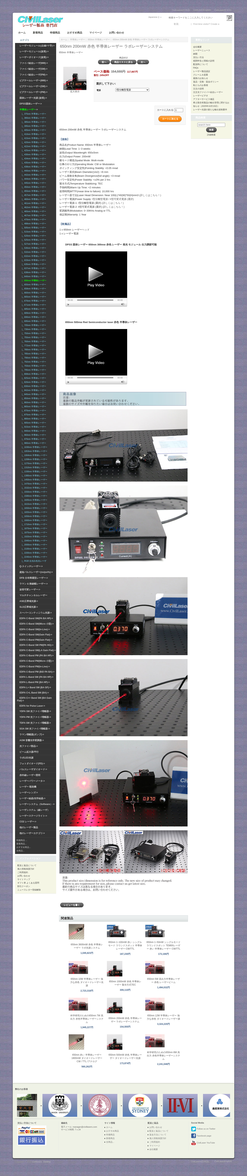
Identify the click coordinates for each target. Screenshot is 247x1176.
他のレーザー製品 (28, 827)
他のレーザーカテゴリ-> (32, 833)
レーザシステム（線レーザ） (34, 810)
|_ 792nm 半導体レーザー (33, 362)
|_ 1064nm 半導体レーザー (34, 455)
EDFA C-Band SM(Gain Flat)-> (35, 634)
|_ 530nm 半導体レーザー (33, 248)
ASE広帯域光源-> (28, 601)
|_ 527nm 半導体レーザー (33, 244)
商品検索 (200, 117)
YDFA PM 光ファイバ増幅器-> (35, 717)
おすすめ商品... (23, 847)
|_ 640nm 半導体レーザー (33, 276)
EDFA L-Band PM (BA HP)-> (34, 682)
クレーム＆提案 (200, 75)
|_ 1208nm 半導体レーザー (34, 459)
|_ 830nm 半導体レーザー (33, 386)
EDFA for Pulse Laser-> (32, 706)
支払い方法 (198, 57)
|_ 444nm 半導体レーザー (33, 179)
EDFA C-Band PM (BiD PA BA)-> (36, 671)
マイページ (95, 32)
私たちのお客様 (200, 85)
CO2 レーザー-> (27, 821)
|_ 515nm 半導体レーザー (33, 232)
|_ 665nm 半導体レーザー (33, 297)
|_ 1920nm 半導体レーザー (34, 536)
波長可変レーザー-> (29, 589)
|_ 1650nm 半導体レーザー (34, 508)
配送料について (200, 64)
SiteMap (47, 1162)
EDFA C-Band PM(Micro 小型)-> (36, 661)
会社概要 (197, 47)
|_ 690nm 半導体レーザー (33, 317)
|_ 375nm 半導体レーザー (33, 114)
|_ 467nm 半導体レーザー (33, 215)
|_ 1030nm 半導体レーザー (34, 447)
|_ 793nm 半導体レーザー (33, 366)
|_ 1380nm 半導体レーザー (34, 475)
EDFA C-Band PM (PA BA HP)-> (36, 655)
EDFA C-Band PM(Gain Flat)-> (35, 640)
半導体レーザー (77, 39)
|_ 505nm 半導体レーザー (33, 227)
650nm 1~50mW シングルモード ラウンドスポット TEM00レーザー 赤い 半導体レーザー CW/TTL (163, 945)
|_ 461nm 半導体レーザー (33, 203)
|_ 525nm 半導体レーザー (33, 240)
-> (28, 109)
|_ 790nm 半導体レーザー (33, 358)
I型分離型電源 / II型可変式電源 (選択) (113, 199)
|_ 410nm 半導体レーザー (33, 134)
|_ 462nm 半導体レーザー (33, 207)
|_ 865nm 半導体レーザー (33, 406)
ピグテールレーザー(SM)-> (33, 86)
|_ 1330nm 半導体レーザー (34, 471)
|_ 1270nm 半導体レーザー (34, 463)
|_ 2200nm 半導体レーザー (34, 553)
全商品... (20, 850)
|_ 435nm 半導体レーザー (33, 162)
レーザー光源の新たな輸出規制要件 (210, 109)
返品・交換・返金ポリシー (206, 82)
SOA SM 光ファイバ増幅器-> (34, 728)
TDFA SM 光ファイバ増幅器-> (35, 723)
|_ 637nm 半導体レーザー (33, 268)
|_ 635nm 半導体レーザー (33, 264)
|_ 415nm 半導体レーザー (33, 138)
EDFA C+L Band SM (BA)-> (34, 692)
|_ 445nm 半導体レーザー (33, 183)
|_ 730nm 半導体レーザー (33, 329)
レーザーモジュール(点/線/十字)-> (37, 45)
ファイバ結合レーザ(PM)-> (33, 74)
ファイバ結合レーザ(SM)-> (33, 69)
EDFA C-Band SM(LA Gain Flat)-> (37, 650)
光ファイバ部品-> (28, 746)
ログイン (184, 24)
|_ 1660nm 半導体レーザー (34, 520)
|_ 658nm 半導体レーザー (33, 288)
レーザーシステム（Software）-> (37, 804)
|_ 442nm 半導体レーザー (33, 175)
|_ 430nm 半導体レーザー (33, 154)
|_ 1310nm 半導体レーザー (34, 467)
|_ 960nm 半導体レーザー (33, 435)
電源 (98, 90)
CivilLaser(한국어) (222, 10)
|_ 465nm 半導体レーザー (33, 211)
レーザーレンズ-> (28, 792)
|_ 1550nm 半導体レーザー (34, 492)
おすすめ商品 (74, 32)
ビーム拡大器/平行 (29, 752)
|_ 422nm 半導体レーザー (33, 146)
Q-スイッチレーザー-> (31, 566)
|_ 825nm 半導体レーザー (33, 378)
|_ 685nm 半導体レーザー (33, 309)
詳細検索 (211, 135)
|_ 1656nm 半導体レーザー (34, 516)
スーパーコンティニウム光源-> (35, 612)
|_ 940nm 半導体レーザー (33, 431)
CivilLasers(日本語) (181, 10)
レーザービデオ (200, 95)
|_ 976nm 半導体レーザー (33, 439)
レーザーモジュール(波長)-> (34, 51)
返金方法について (157, 1134)
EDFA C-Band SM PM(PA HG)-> (36, 645)
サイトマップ (23, 879)
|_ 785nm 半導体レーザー (33, 353)
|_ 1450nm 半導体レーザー (34, 479)
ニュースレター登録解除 (29, 890)
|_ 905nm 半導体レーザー (33, 423)
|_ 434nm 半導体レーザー (33, 158)
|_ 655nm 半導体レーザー (33, 284)
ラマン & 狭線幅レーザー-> (33, 583)
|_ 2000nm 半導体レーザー (34, 544)
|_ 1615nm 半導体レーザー (34, 504)
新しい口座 (225, 24)
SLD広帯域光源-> (28, 607)
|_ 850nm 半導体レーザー (33, 398)
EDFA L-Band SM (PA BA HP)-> (36, 677)
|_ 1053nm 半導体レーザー (34, 451)
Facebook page (201, 1135)
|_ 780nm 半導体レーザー (33, 349)
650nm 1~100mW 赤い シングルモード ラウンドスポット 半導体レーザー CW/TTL (125, 945)
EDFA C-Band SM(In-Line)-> (34, 629)
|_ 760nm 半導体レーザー (33, 341)
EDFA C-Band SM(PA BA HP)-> (36, 618)
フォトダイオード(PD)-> (32, 763)
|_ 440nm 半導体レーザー (33, 171)
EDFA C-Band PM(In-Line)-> (34, 666)
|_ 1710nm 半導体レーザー (34, 524)
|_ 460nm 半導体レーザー (33, 199)
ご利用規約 (22, 872)
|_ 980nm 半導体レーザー (33, 443)
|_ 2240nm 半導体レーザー (34, 557)
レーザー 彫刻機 (27, 786)
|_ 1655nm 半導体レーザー (34, 512)
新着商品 (38, 32)
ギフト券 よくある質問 (28, 883)
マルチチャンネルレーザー (33, 595)
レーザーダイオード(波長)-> (34, 57)
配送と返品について (26, 865)
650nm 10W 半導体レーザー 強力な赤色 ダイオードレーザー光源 (86, 982)
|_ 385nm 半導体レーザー (33, 122)
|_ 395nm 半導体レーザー (33, 126)
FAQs (196, 68)
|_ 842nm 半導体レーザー (33, 390)
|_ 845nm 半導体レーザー (33, 394)
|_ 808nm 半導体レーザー (33, 374)
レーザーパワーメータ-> (32, 781)
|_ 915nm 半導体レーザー (33, 427)
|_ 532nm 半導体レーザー (33, 252)
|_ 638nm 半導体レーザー (33, 272)
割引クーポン (23, 886)
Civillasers (37, 1162)
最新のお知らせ (200, 78)
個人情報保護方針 (25, 869)
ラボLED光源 (26, 757)
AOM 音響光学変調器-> (31, 740)
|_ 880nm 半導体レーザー (33, 418)
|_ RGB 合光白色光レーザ (33, 561)
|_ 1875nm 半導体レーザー (34, 532)
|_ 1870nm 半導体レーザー (34, 528)
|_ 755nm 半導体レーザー (33, 337)
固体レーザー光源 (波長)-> (33, 98)
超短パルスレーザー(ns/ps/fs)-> (36, 572)
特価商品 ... (21, 840)
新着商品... (21, 844)
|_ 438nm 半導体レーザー (33, 166)
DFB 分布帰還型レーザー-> (33, 578)
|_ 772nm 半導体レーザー (33, 345)
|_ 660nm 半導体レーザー (33, 292)
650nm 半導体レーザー (99, 39)
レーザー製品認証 (201, 71)
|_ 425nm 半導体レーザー (33, 150)
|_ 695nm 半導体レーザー (33, 321)
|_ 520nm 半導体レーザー (33, 236)
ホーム (22, 32)
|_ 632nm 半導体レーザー (33, 256)
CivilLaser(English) (202, 10)
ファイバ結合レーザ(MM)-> (33, 63)
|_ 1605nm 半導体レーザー (34, 500)
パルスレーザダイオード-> (33, 769)
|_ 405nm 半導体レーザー (33, 130)
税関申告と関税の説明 (203, 61)
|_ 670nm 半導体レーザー (33, 301)
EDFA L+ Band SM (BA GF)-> (35, 687)
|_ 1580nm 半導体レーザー (34, 496)
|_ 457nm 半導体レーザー (33, 195)
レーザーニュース (201, 50)
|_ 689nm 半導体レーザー (33, 313)
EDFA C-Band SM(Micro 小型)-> (36, 623)
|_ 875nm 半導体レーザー (33, 414)
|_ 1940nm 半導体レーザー (34, 540)
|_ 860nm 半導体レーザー (33, 402)
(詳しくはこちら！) (150, 195)
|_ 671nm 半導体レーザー (33, 305)
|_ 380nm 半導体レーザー (33, 118)
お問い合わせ (116, 32)
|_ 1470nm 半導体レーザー (34, 484)
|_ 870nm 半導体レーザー (33, 410)
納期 (195, 54)
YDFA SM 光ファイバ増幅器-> (35, 711)
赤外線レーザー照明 (29, 775)
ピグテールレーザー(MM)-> (33, 80)
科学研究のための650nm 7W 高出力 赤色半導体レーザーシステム (86, 1018)
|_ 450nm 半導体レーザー (33, 187)
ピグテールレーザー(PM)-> (33, 92)
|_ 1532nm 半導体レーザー (34, 488)
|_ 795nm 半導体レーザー (33, 370)
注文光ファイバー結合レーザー (208, 92)
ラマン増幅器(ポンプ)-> (31, 734)
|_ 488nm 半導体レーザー (33, 223)
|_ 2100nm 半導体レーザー (34, 549)
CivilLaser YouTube (203, 1142)
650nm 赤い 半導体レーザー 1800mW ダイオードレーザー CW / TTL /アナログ (86, 1058)
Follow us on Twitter (203, 1128)
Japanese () (153, 17)
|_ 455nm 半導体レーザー (33, 191)
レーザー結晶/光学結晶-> (32, 798)
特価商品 (55, 32)
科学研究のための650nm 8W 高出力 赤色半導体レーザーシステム (163, 1055)
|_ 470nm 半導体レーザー (33, 219)
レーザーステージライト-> (33, 815)
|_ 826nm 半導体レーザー (33, 382)
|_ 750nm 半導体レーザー (33, 333)
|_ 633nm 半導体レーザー (33, 260)
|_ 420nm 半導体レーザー (33, 142)
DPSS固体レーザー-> (30, 103)
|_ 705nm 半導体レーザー (33, 325)
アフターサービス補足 (203, 99)
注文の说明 (198, 88)
